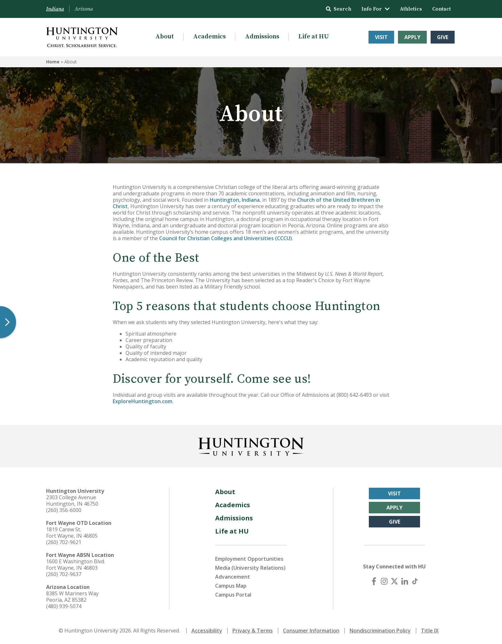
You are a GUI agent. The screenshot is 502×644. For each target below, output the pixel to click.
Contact (441, 9)
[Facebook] (374, 581)
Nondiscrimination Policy (380, 630)
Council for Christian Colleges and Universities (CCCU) (225, 238)
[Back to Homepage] (251, 445)
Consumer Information (311, 630)
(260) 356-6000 (63, 510)
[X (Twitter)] (394, 581)
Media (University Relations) (250, 567)
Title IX (430, 630)
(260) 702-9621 (63, 542)
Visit (381, 37)
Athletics (411, 9)
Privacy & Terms (252, 630)
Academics (209, 37)
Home (53, 62)
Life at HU (313, 37)
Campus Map (231, 585)
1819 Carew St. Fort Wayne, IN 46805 (72, 532)
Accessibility (206, 630)
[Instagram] (384, 581)
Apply (412, 37)
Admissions (262, 37)
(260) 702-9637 (63, 574)
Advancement (232, 576)
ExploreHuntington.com (142, 401)
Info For (375, 9)
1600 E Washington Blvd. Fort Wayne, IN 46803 (75, 564)
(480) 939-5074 (63, 606)
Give (442, 37)
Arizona (84, 9)
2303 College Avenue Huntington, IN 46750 (72, 500)
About (164, 37)
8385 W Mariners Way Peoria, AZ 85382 (72, 596)
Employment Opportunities (249, 558)
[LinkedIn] (405, 581)
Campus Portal (233, 594)
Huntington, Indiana (235, 199)
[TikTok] (415, 581)
